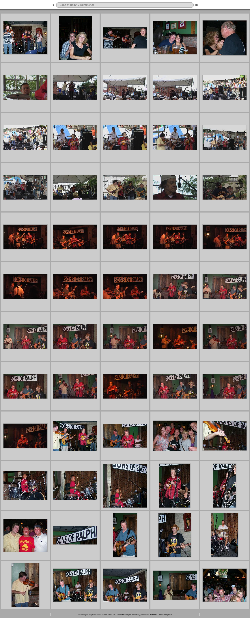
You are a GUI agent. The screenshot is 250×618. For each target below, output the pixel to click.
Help (170, 615)
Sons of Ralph (68, 4)
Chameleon (162, 615)
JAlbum (153, 615)
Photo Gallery (134, 615)
